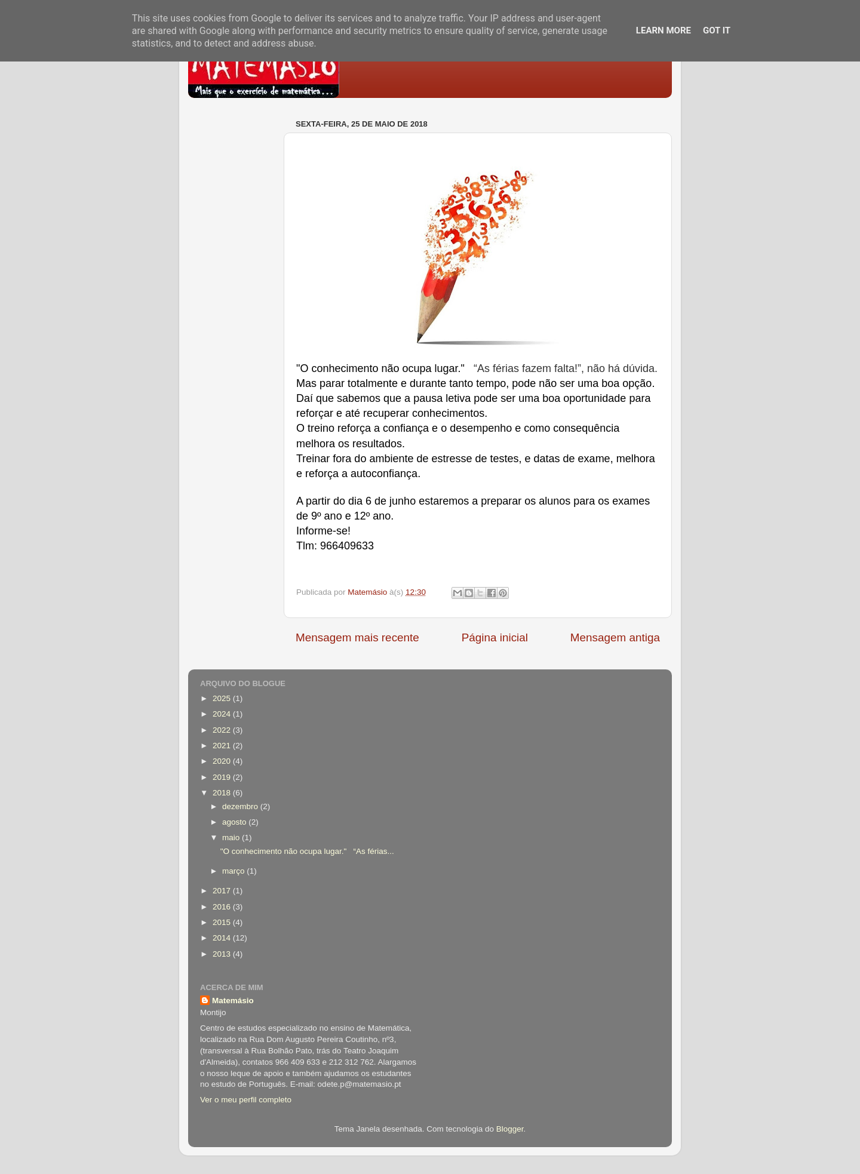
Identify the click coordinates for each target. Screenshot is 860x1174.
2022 (223, 730)
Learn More (663, 30)
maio (232, 837)
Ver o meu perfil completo (245, 1099)
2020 (223, 761)
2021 (223, 745)
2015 (223, 922)
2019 (223, 777)
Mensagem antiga (615, 637)
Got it (716, 30)
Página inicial (495, 637)
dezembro (241, 806)
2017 (223, 890)
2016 (223, 906)
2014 (223, 937)
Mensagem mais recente (357, 637)
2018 (223, 792)
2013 (223, 953)
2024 (223, 713)
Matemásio (233, 1000)
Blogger (510, 1128)
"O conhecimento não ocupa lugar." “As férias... (307, 851)
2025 (223, 698)
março (234, 870)
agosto (235, 822)
